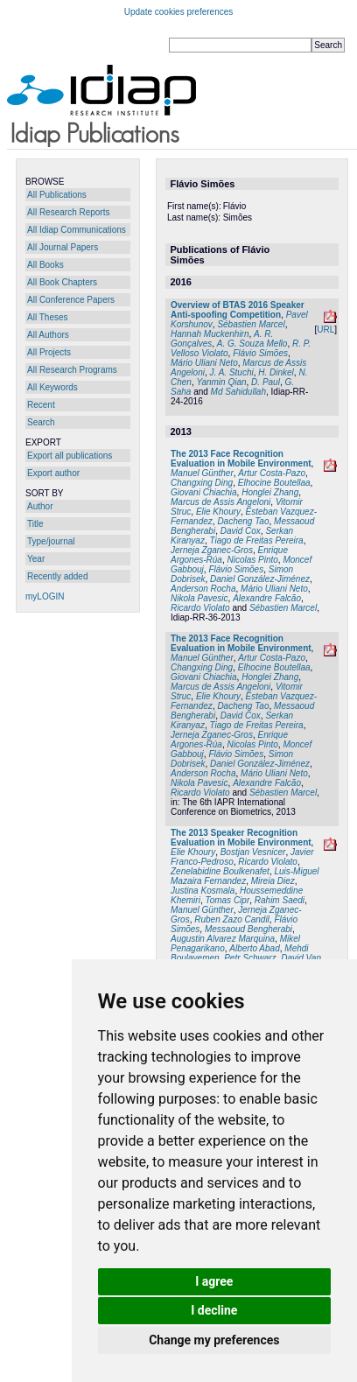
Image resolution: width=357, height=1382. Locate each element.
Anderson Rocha (203, 588)
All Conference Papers (71, 300)
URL (325, 329)
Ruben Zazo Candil (232, 919)
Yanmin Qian (221, 382)
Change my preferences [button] (214, 1340)
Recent (41, 405)
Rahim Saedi (279, 900)
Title (35, 524)
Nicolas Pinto (252, 560)
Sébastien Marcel (250, 324)
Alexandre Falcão (267, 598)
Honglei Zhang (270, 492)
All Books (45, 265)
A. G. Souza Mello (252, 343)
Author (39, 506)
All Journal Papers (62, 247)
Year (36, 559)
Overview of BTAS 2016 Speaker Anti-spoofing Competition (237, 309)
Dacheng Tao (243, 521)
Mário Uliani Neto (204, 363)
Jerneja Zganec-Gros (212, 550)
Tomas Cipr (227, 900)
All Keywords (52, 387)
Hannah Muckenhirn (210, 334)
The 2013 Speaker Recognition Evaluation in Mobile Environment (241, 837)
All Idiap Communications (76, 230)
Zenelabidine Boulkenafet (220, 871)
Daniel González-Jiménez (260, 579)
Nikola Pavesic (199, 598)
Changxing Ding (202, 483)
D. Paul (265, 382)
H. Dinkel (276, 372)
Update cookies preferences (179, 12)
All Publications (57, 195)
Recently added (57, 576)
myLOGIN (44, 596)
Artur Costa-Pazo (271, 473)
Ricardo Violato (200, 608)
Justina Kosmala (202, 890)
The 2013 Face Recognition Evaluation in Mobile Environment (241, 458)
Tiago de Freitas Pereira (256, 540)
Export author (53, 473)
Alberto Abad (254, 948)
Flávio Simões (260, 353)
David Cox (240, 531)
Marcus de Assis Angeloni (220, 502)
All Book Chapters (62, 282)
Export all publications (69, 455)
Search (41, 422)
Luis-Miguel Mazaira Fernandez (245, 876)
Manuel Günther (202, 473)
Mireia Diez (273, 881)
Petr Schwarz (250, 958)
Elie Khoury (218, 511)
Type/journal (50, 541)
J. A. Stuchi (231, 372)
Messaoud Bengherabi (248, 929)
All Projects (49, 352)
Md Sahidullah (238, 391)
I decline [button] (214, 1310)
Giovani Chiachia (204, 492)
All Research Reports (68, 212)
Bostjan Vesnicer (253, 852)
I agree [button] (214, 1281)
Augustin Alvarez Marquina (223, 939)
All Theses (47, 317)
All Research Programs (72, 370)
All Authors (48, 335)
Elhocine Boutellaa (274, 483)
